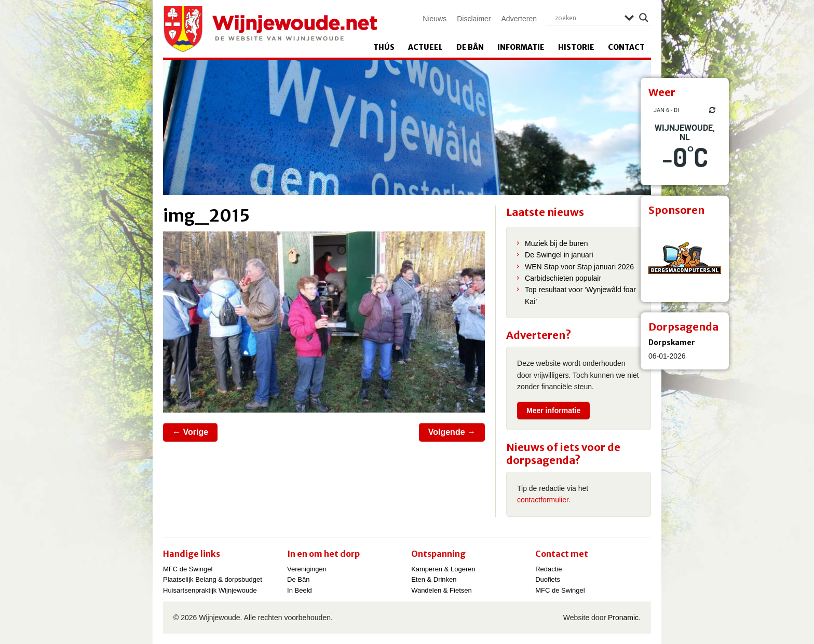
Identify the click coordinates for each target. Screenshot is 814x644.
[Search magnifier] (643, 17)
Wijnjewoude (270, 29)
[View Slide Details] (684, 258)
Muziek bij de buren (556, 243)
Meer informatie (553, 410)
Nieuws (434, 19)
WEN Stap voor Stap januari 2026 (579, 267)
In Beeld (299, 590)
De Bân (470, 47)
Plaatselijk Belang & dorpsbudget (212, 579)
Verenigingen (307, 569)
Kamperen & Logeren (443, 569)
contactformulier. (544, 500)
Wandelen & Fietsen (441, 590)
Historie (576, 47)
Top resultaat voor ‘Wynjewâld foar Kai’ (580, 295)
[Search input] (587, 17)
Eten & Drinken (433, 579)
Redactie (548, 569)
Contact (626, 47)
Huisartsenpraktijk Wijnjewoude (210, 590)
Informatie (521, 47)
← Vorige (190, 432)
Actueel (425, 47)
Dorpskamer (671, 342)
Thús (384, 47)
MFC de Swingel (187, 569)
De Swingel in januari (559, 255)
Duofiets (547, 579)
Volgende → (452, 432)
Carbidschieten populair (563, 278)
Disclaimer (474, 19)
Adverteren (519, 19)
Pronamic (623, 617)
